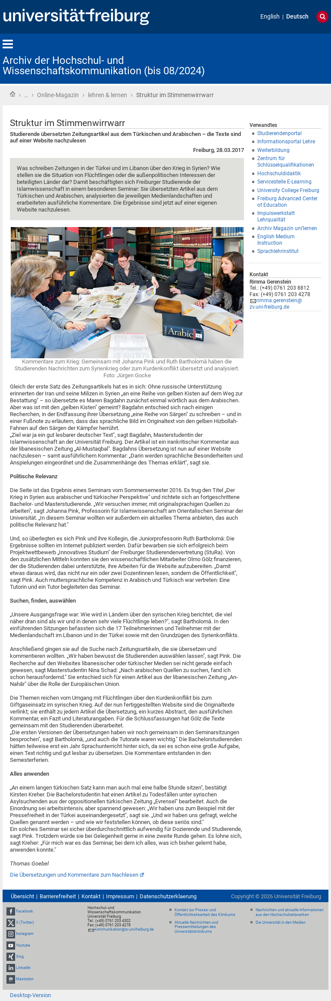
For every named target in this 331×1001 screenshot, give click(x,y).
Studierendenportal (279, 133)
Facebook (24, 911)
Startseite (12, 94)
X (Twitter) (25, 922)
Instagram (25, 934)
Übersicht (22, 896)
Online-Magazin (58, 95)
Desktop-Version (30, 995)
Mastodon (25, 979)
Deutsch (297, 16)
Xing (20, 956)
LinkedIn (23, 968)
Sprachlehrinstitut (278, 251)
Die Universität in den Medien (281, 922)
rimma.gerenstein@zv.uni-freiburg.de (276, 303)
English (270, 16)
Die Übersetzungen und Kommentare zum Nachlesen (74, 875)
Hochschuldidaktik (279, 174)
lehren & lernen (107, 95)
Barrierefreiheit (58, 896)
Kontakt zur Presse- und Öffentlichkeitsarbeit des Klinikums (205, 912)
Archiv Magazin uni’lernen (287, 228)
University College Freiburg (288, 190)
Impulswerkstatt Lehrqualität (276, 216)
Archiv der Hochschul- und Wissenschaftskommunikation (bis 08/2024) (104, 65)
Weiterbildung (273, 150)
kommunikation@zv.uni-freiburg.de (124, 929)
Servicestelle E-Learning (284, 182)
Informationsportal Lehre (286, 142)
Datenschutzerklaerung (168, 896)
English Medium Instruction (276, 240)
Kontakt (90, 896)
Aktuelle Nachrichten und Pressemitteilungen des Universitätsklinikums (196, 927)
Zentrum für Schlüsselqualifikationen (285, 161)
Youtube (23, 945)
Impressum (120, 896)
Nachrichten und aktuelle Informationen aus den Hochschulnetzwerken (290, 912)
